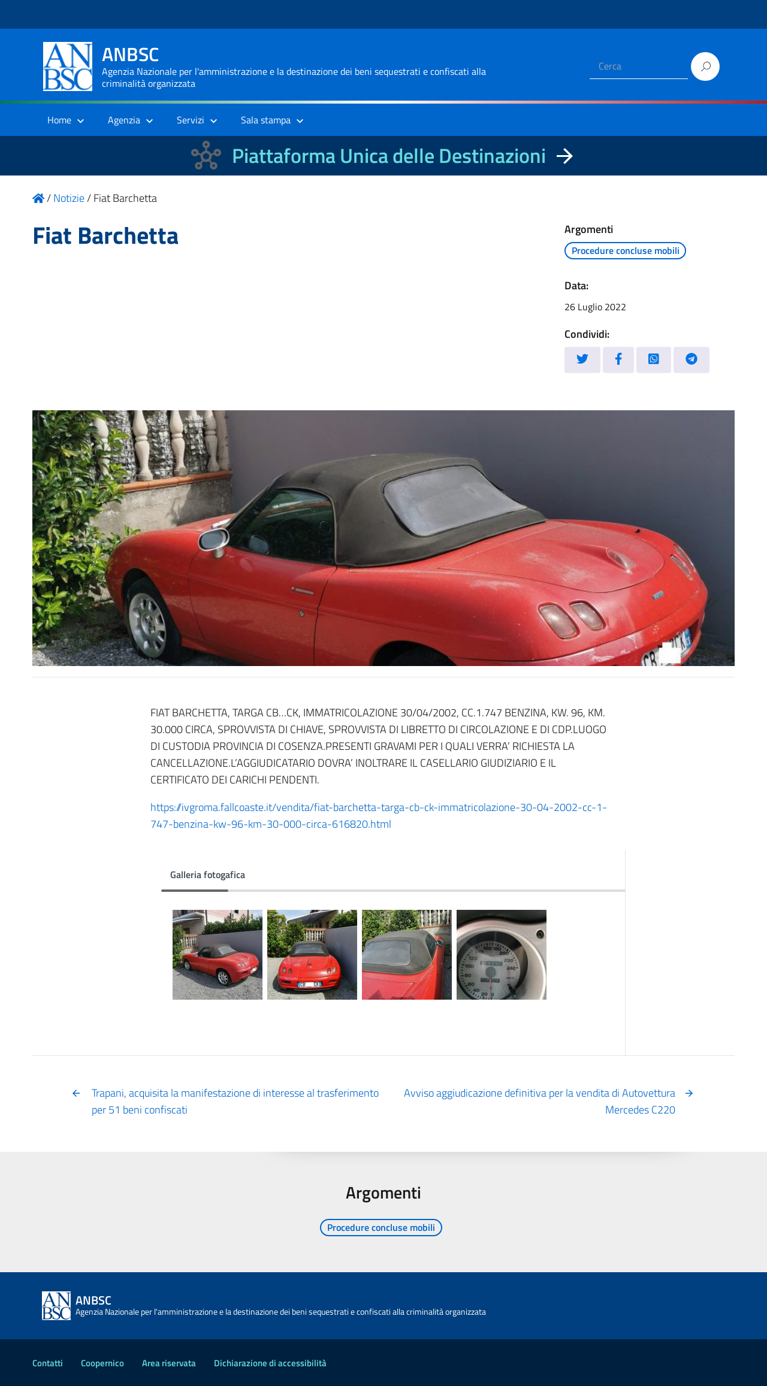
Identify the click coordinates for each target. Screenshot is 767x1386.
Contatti (47, 1363)
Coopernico (102, 1363)
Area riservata (169, 1363)
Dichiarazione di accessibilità (270, 1363)
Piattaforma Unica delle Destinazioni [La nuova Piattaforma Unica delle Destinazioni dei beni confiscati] (389, 155)
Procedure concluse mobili (626, 250)
